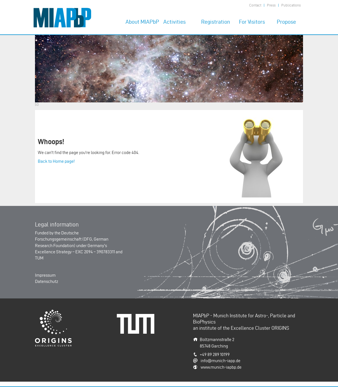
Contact (255, 5)
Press (271, 5)
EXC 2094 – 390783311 (95, 251)
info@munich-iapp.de (220, 360)
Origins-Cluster (49, 312)
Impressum (45, 275)
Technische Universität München (138, 320)
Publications (291, 5)
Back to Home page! (56, 161)
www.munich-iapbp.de (221, 367)
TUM (39, 258)
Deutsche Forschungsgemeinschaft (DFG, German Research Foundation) (71, 239)
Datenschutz (46, 281)
